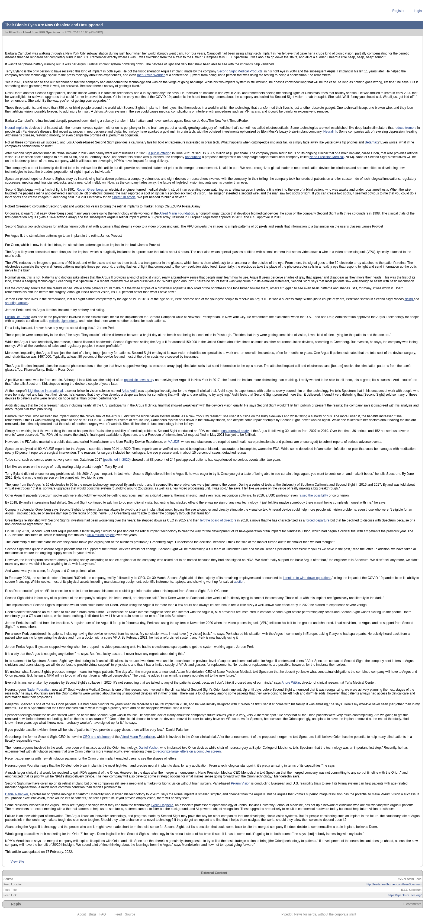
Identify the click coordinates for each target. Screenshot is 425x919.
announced (193, 157)
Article (27, 11)
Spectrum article (124, 197)
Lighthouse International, (46, 391)
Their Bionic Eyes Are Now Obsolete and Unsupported (75, 11)
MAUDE (173, 442)
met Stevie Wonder (151, 75)
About (81, 914)
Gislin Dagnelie (162, 805)
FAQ (102, 914)
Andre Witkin (291, 682)
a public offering (159, 153)
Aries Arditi (130, 391)
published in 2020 (117, 460)
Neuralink (330, 131)
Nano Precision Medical (327, 157)
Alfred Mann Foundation (176, 213)
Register (398, 11)
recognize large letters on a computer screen (188, 751)
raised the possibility (313, 495)
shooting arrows (16, 303)
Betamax (371, 142)
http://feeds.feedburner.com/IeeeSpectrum (393, 884)
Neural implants (16, 128)
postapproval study (235, 431)
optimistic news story (139, 380)
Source (130, 914)
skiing (409, 299)
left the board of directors (218, 520)
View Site (17, 861)
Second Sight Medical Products (239, 71)
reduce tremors (405, 128)
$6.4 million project (101, 535)
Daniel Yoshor (148, 748)
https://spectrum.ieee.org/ (404, 895)
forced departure (318, 520)
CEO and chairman (97, 737)
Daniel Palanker (16, 794)
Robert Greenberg (90, 189)
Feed (118, 914)
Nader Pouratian (38, 689)
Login (418, 11)
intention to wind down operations (307, 578)
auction (239, 582)
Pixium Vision (240, 783)
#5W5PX (96, 32)
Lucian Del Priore (17, 317)
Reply (16, 904)
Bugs (92, 914)
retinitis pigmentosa (63, 321)
